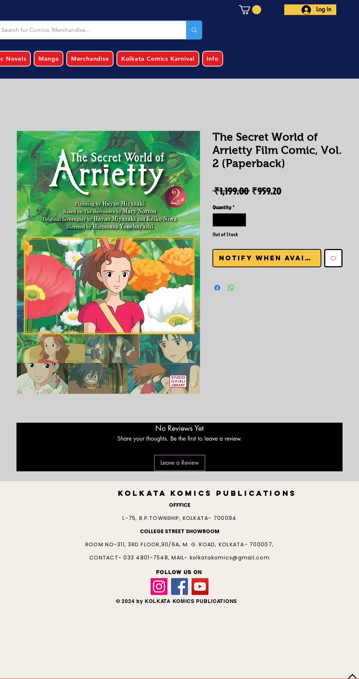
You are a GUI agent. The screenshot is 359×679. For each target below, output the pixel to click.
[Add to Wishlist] (333, 258)
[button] (250, 9)
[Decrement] (218, 220)
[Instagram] (159, 586)
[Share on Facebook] (217, 287)
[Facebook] (179, 586)
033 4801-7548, (147, 557)
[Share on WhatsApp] (231, 287)
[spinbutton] (229, 220)
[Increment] (240, 220)
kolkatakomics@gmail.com (230, 557)
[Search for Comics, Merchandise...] (194, 30)
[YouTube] (200, 586)
